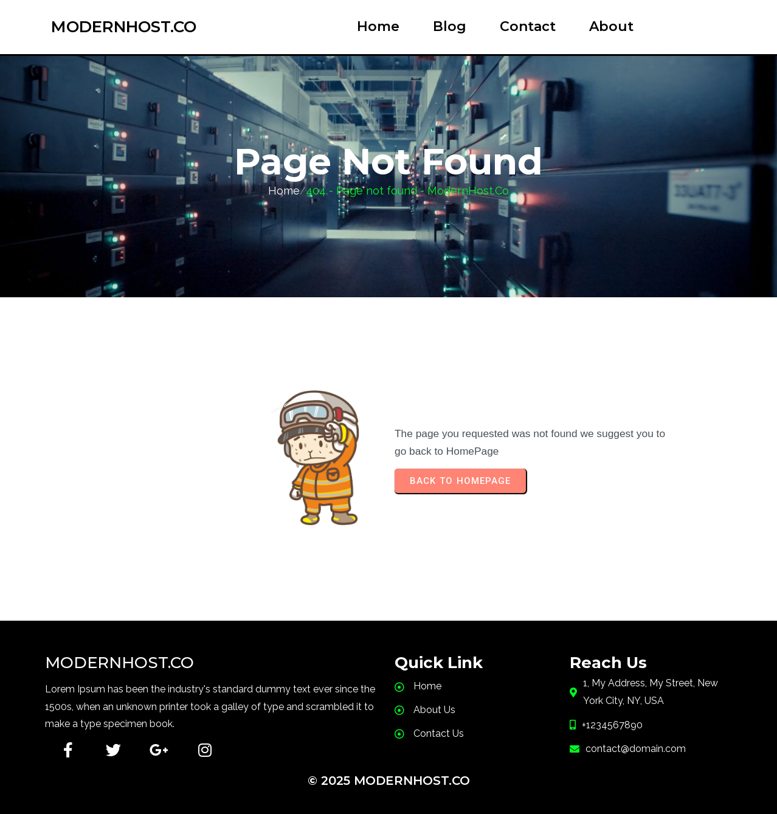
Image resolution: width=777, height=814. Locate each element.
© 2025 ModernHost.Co (389, 780)
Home (284, 190)
